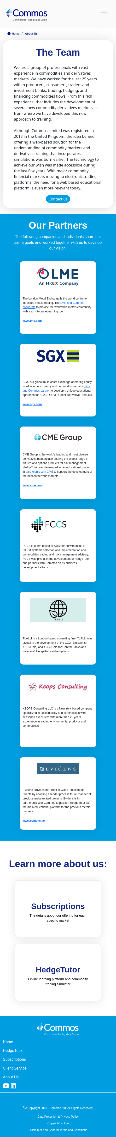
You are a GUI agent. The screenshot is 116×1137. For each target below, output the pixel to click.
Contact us (58, 199)
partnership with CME (39, 471)
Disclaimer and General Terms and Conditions (58, 1130)
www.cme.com (32, 485)
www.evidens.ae (34, 820)
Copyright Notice (58, 1123)
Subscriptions (14, 1059)
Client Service (15, 1068)
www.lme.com (32, 320)
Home (13, 33)
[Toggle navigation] (103, 14)
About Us (31, 33)
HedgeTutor (13, 1050)
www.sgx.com (32, 404)
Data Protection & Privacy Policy (58, 1116)
